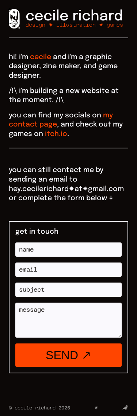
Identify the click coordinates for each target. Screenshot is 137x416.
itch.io (56, 134)
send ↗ (68, 355)
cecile (40, 57)
